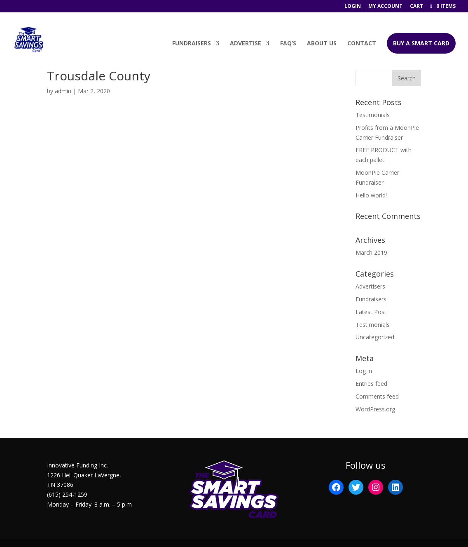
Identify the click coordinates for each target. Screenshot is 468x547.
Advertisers (370, 286)
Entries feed (371, 383)
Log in (364, 371)
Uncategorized (375, 337)
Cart (416, 6)
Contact (361, 43)
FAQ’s (288, 43)
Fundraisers (191, 43)
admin (63, 91)
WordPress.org (375, 409)
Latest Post (371, 312)
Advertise (245, 43)
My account (385, 6)
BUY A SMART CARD (421, 43)
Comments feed (377, 396)
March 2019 (371, 252)
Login (352, 6)
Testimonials (373, 115)
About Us (322, 43)
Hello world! (371, 195)
